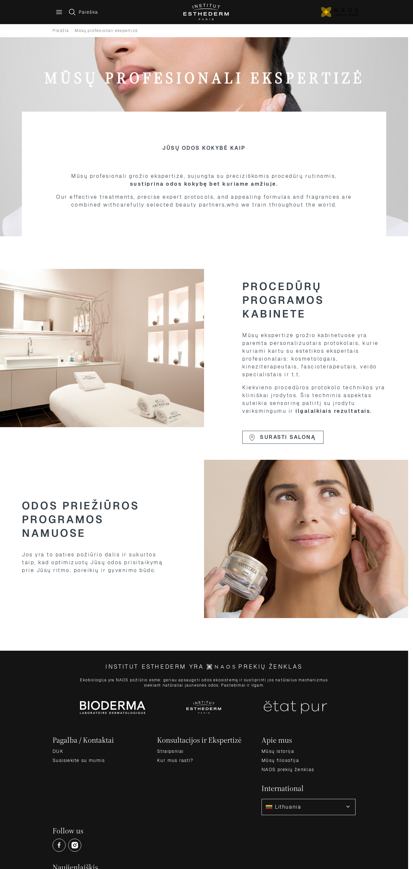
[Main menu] (59, 12)
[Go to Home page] (206, 12)
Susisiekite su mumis (79, 760)
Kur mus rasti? (175, 760)
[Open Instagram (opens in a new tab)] (74, 845)
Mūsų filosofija (280, 760)
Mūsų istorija (278, 751)
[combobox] (309, 807)
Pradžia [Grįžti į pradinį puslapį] (61, 30)
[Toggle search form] (83, 12)
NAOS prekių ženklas (288, 769)
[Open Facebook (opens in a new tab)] (59, 845)
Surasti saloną (281, 437)
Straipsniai (170, 751)
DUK (58, 751)
